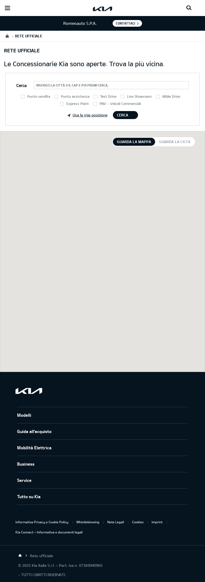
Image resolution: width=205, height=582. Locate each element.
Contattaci (125, 23)
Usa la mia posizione (87, 115)
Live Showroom (139, 96)
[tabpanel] (102, 251)
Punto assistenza (75, 96)
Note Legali (115, 522)
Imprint (157, 522)
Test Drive (108, 96)
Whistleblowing (87, 522)
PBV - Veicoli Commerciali (120, 103)
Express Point (77, 103)
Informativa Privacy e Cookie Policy (41, 522)
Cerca (122, 115)
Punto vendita (38, 96)
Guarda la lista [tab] (174, 141)
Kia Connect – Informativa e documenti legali (49, 532)
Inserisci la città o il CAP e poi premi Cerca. (72, 85)
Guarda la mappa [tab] (134, 141)
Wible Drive (171, 96)
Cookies (138, 522)
